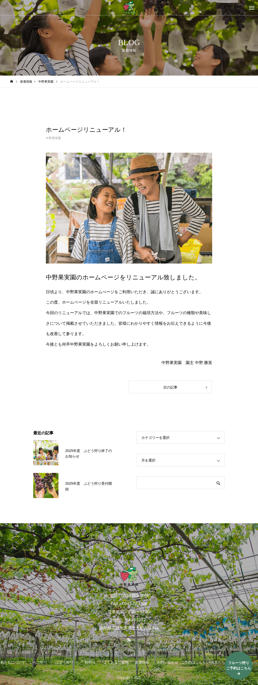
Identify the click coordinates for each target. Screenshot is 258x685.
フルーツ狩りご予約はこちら (238, 665)
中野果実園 (53, 138)
